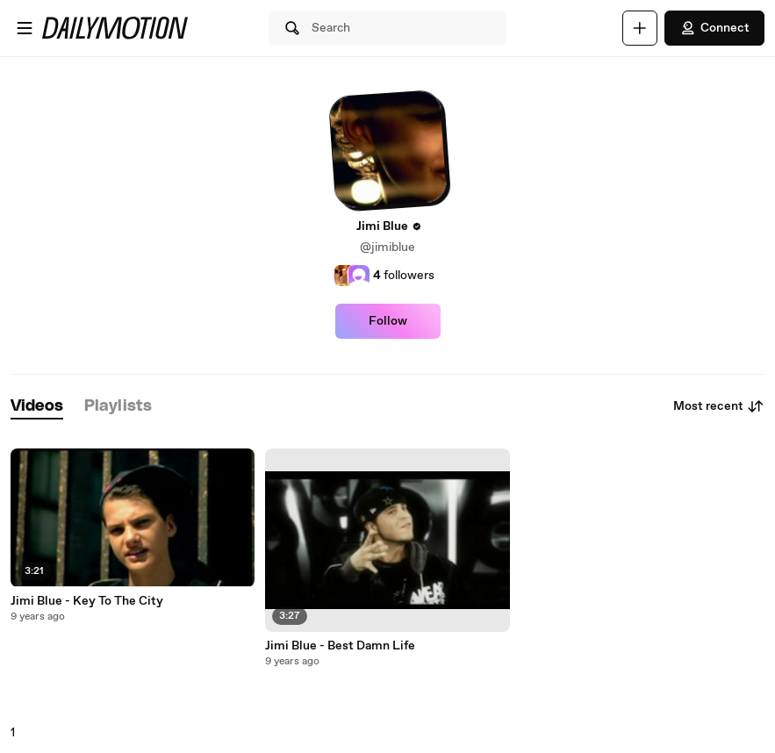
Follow (388, 321)
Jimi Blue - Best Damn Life (340, 646)
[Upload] (639, 28)
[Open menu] (25, 28)
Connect (714, 28)
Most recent (718, 406)
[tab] (37, 407)
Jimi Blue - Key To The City (87, 601)
